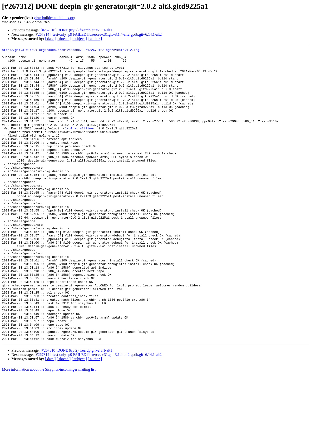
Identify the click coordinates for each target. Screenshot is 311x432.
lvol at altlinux (80, 144)
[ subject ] (79, 39)
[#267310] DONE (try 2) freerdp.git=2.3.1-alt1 (76, 30)
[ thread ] (64, 39)
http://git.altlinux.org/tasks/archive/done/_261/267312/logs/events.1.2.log (70, 50)
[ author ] (95, 39)
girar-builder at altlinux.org (54, 18)
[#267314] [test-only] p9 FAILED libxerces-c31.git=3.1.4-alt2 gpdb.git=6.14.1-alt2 (98, 34)
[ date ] (50, 39)
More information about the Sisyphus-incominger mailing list (49, 428)
